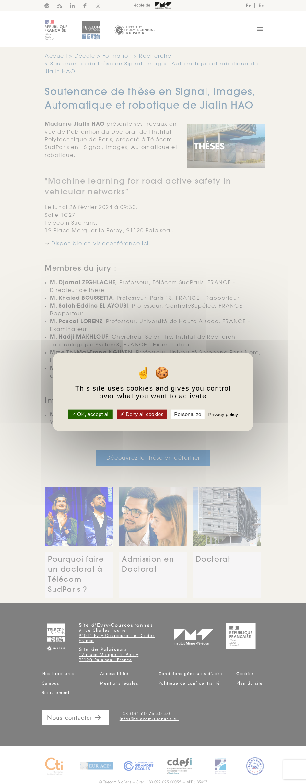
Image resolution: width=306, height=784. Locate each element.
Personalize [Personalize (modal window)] (187, 414)
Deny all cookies (141, 414)
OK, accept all (91, 414)
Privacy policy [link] (223, 414)
